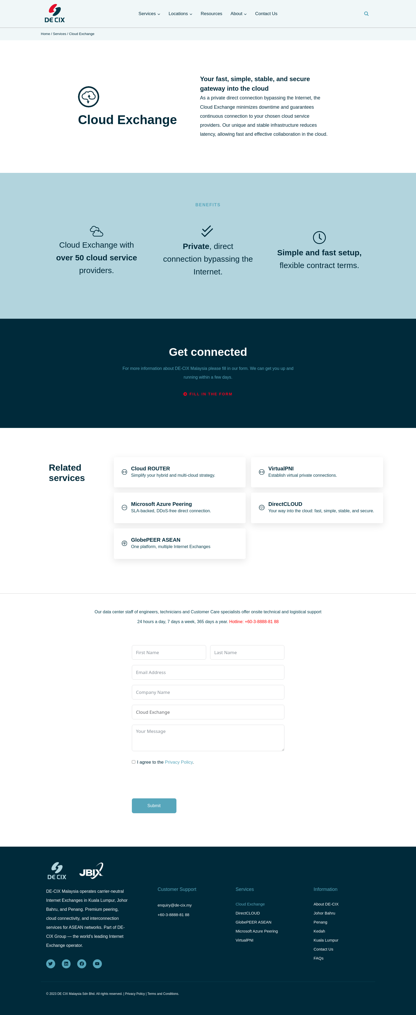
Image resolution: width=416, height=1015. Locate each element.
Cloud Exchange (250, 903)
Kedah (319, 935)
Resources (211, 13)
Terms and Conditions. (163, 994)
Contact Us (266, 13)
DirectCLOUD (248, 914)
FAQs (319, 967)
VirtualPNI (244, 945)
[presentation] (172, 782)
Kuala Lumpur (326, 945)
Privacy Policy (179, 762)
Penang (320, 924)
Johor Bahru (324, 914)
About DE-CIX (326, 903)
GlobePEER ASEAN (253, 924)
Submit (154, 805)
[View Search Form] (366, 14)
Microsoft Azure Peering (257, 935)
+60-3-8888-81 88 (175, 913)
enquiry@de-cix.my (176, 903)
